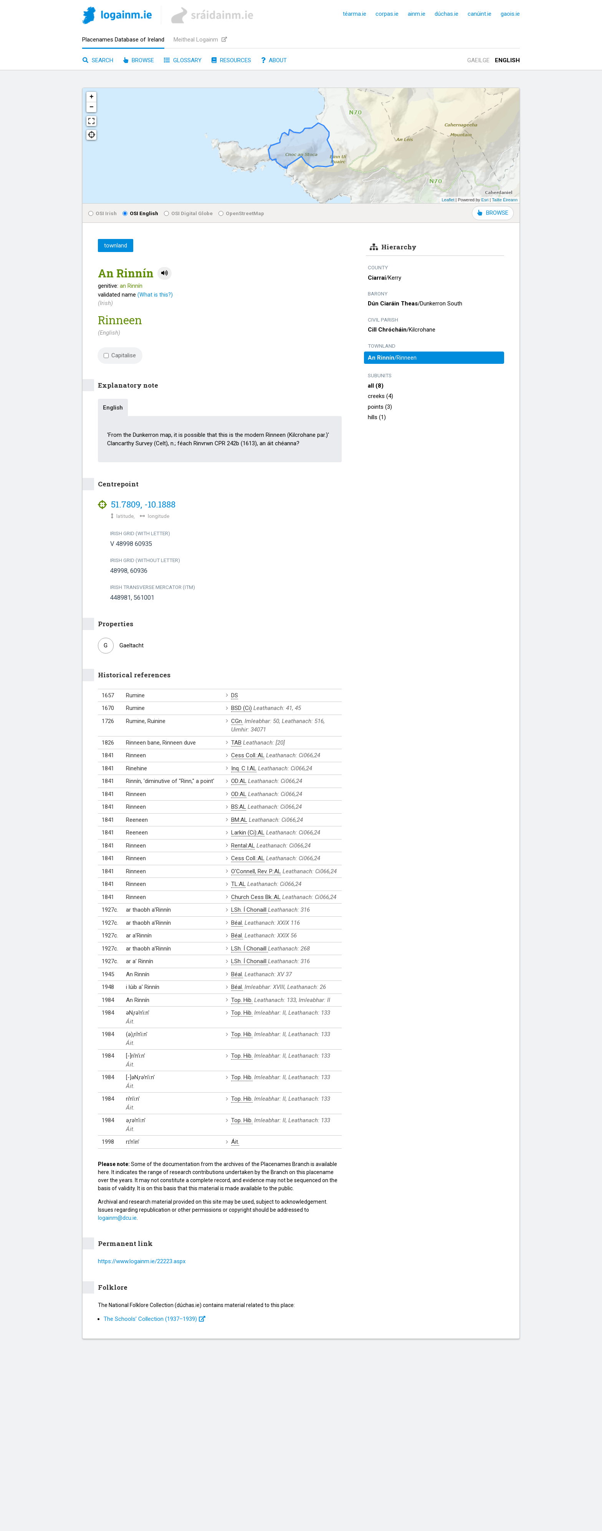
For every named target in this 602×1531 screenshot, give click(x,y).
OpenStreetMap (241, 213)
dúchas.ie (446, 13)
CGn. (237, 721)
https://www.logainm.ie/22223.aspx (141, 1261)
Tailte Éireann (505, 199)
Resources (231, 60)
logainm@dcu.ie (117, 1218)
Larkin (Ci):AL (248, 832)
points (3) (380, 406)
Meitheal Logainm (200, 39)
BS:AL (238, 806)
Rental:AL (243, 845)
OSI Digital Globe (188, 213)
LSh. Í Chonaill (249, 909)
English (507, 60)
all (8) (376, 385)
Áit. (235, 1141)
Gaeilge (478, 60)
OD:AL (238, 781)
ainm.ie (416, 13)
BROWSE (492, 212)
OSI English (140, 213)
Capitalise (120, 355)
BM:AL (239, 819)
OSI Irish (102, 213)
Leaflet (448, 199)
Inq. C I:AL (243, 768)
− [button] (91, 107)
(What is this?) (155, 295)
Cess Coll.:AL (248, 755)
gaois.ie (510, 13)
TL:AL (238, 884)
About (274, 60)
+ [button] (91, 96)
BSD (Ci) (241, 708)
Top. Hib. (242, 1000)
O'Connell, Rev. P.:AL (256, 871)
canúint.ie (479, 13)
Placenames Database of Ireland (123, 39)
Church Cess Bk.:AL (256, 897)
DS (234, 695)
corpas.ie (387, 13)
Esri (485, 199)
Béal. (237, 922)
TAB (236, 742)
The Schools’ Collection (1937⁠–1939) (154, 1318)
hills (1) (377, 417)
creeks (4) (380, 396)
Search (98, 60)
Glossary (183, 60)
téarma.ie (354, 13)
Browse (138, 60)
